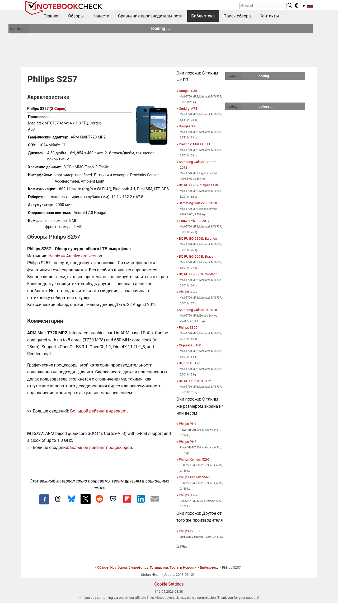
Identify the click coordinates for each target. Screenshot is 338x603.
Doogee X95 (188, 126)
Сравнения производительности (150, 15)
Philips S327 (188, 292)
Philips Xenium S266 (194, 459)
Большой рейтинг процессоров (101, 447)
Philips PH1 (187, 424)
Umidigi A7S (188, 108)
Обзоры (76, 15)
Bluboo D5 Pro (189, 363)
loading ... (19, 28)
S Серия (58, 108)
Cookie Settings (169, 584)
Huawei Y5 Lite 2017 (194, 221)
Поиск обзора (237, 15)
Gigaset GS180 (190, 345)
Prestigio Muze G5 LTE (195, 144)
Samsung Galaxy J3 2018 (198, 203)
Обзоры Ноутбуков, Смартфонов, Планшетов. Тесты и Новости (146, 567)
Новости (100, 15)
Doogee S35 (188, 91)
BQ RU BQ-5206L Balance (198, 238)
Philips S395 (188, 328)
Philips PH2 (187, 442)
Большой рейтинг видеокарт (98, 411)
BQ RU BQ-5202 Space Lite (199, 185)
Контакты (269, 15)
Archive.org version (84, 255)
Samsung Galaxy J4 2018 (198, 310)
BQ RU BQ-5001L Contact (198, 274)
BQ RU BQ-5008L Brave (196, 256)
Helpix (54, 255)
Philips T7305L (190, 531)
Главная (52, 15)
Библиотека (203, 15)
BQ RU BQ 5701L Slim (195, 381)
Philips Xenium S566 (194, 477)
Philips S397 (188, 495)
